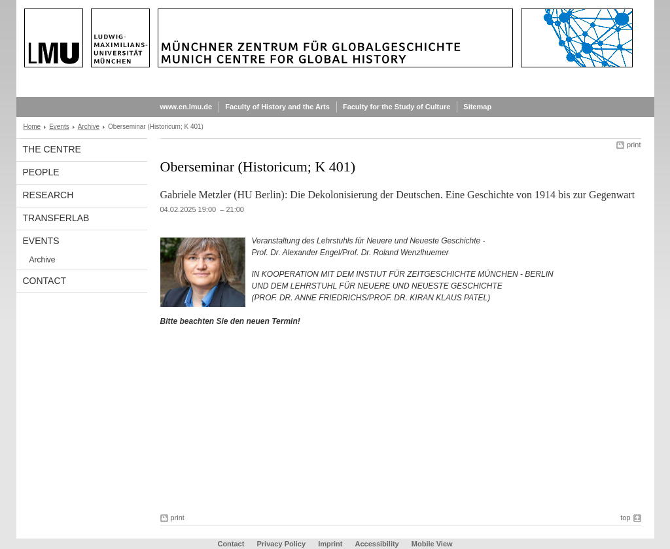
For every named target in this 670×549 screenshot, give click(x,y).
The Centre (52, 149)
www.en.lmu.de (186, 107)
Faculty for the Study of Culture (396, 107)
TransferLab (56, 218)
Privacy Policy (281, 544)
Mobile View (432, 544)
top (625, 518)
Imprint (330, 544)
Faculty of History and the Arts (277, 107)
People (41, 172)
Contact (45, 280)
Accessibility (377, 544)
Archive (88, 126)
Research (48, 195)
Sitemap (477, 107)
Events (59, 126)
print (634, 145)
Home (32, 126)
